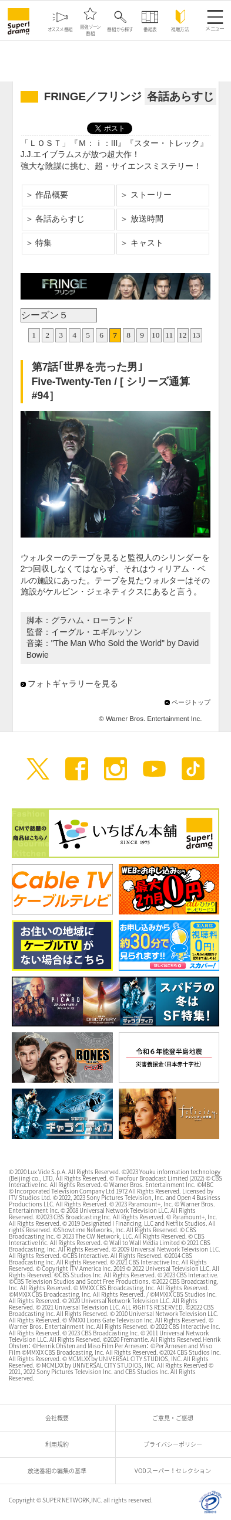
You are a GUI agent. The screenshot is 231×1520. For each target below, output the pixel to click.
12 (183, 335)
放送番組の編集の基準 (60, 1470)
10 (156, 335)
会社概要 (60, 1417)
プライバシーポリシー (175, 1444)
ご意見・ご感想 (175, 1417)
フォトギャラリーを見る (73, 683)
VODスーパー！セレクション (176, 1470)
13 (196, 335)
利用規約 (60, 1444)
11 (169, 335)
